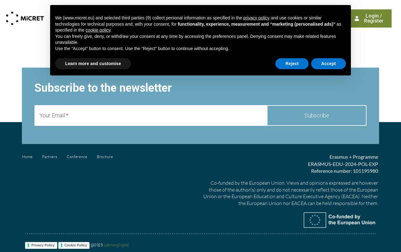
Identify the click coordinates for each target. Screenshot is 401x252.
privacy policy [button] (256, 17)
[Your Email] (150, 115)
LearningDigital (116, 245)
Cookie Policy (76, 245)
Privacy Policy (43, 245)
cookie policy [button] (98, 30)
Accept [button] (328, 63)
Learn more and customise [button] (93, 63)
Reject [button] (292, 63)
